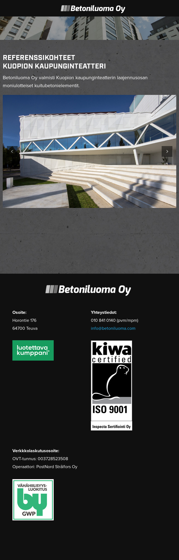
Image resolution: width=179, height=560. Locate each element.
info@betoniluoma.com (113, 328)
